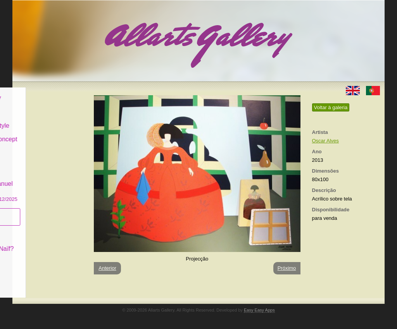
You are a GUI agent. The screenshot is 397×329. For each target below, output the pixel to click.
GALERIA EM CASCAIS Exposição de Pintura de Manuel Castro (48, 173)
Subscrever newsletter (37, 211)
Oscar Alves (325, 141)
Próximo (287, 268)
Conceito (33, 229)
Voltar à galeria (331, 107)
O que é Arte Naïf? (47, 243)
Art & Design (38, 106)
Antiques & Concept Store (48, 137)
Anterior (107, 268)
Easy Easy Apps (259, 310)
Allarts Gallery (40, 92)
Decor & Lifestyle (44, 119)
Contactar (34, 256)
